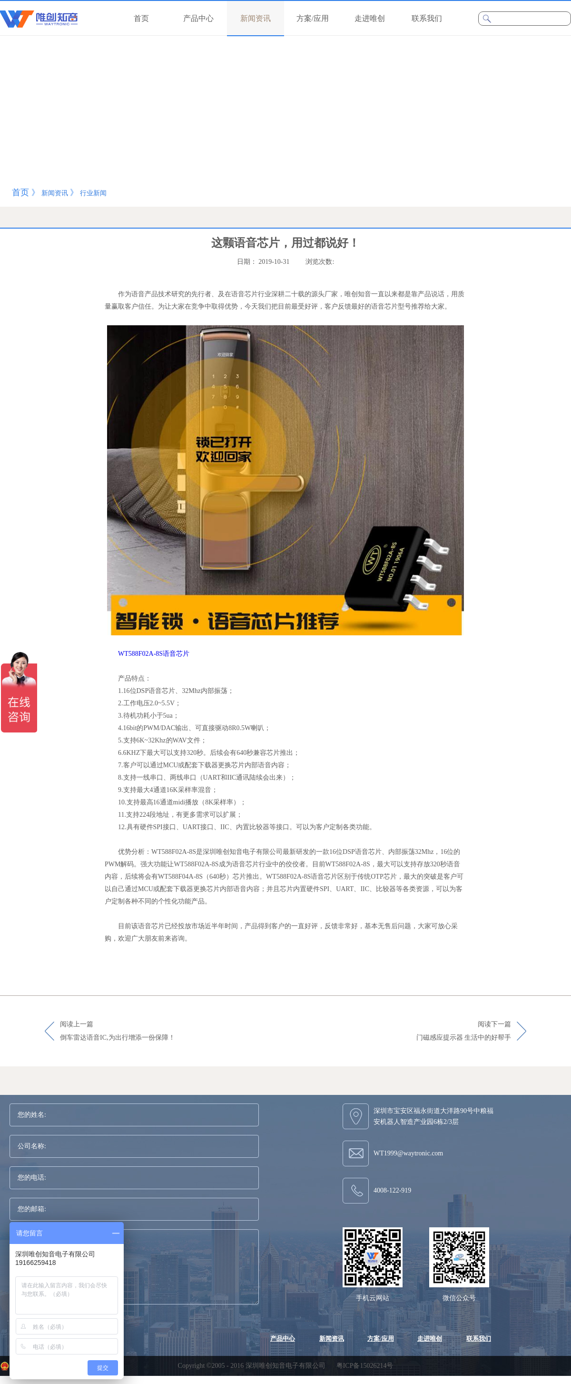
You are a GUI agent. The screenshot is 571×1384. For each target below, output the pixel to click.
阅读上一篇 (117, 1032)
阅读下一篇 (464, 1032)
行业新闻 (93, 193)
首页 (141, 18)
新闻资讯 (54, 193)
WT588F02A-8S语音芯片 (153, 653)
